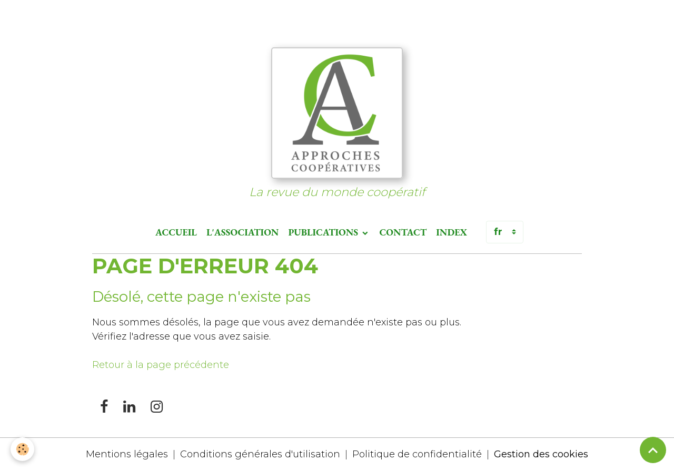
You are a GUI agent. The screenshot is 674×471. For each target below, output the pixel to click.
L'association (242, 232)
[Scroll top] (653, 450)
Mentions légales (127, 454)
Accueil (176, 232)
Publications (324, 232)
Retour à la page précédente (160, 365)
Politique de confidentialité (417, 454)
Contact (403, 232)
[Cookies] (22, 449)
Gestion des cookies (541, 454)
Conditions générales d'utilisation (260, 454)
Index (451, 232)
